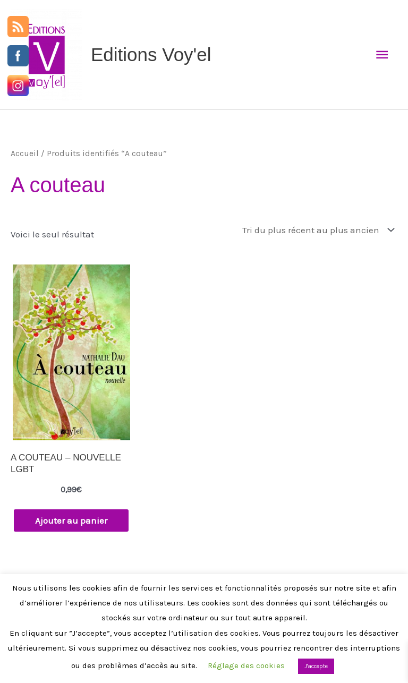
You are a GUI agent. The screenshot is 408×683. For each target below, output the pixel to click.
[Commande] (316, 230)
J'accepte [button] (316, 666)
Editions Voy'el (151, 54)
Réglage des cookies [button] (246, 665)
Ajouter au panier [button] (71, 520)
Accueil (25, 153)
